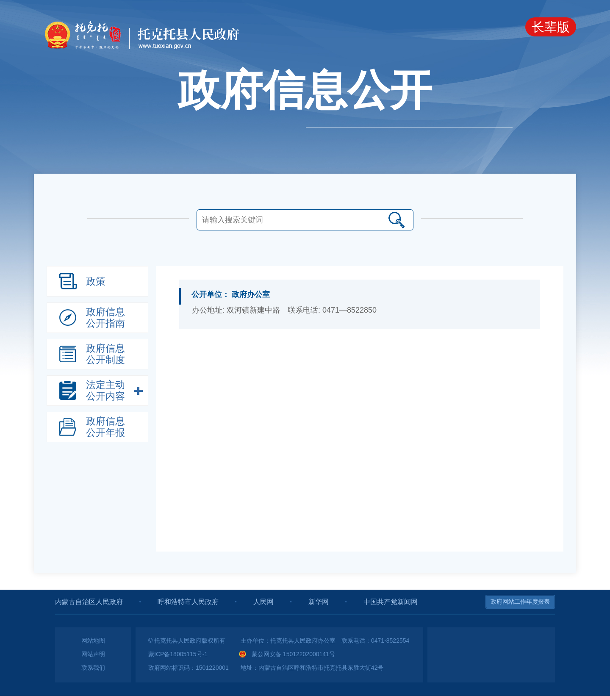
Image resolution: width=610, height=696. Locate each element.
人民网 (263, 601)
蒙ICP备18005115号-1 (178, 654)
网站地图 (93, 640)
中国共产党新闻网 (390, 601)
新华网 (318, 601)
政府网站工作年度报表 (520, 601)
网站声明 (93, 654)
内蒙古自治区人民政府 (89, 601)
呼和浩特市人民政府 (188, 601)
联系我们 (93, 667)
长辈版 (551, 27)
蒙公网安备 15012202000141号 (293, 654)
